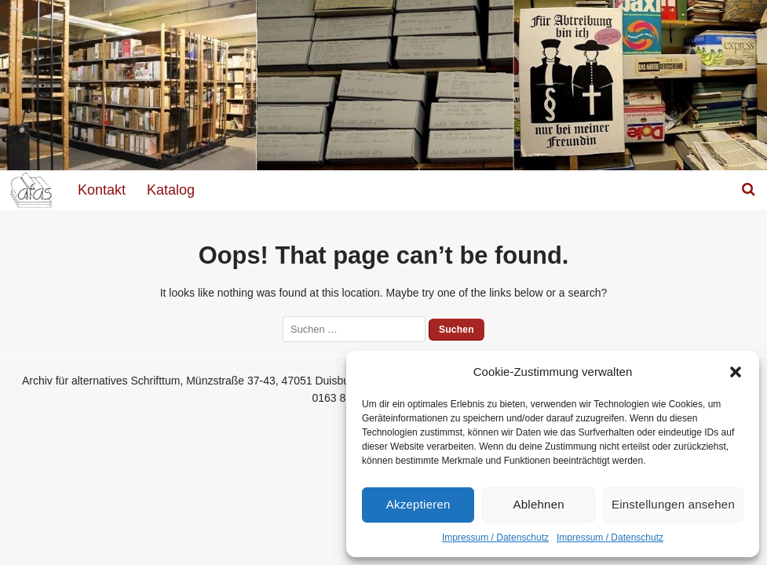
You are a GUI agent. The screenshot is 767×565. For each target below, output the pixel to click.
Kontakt (102, 190)
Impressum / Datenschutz (495, 537)
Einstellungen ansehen (673, 504)
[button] (735, 372)
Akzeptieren (418, 504)
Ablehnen (538, 504)
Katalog (171, 190)
